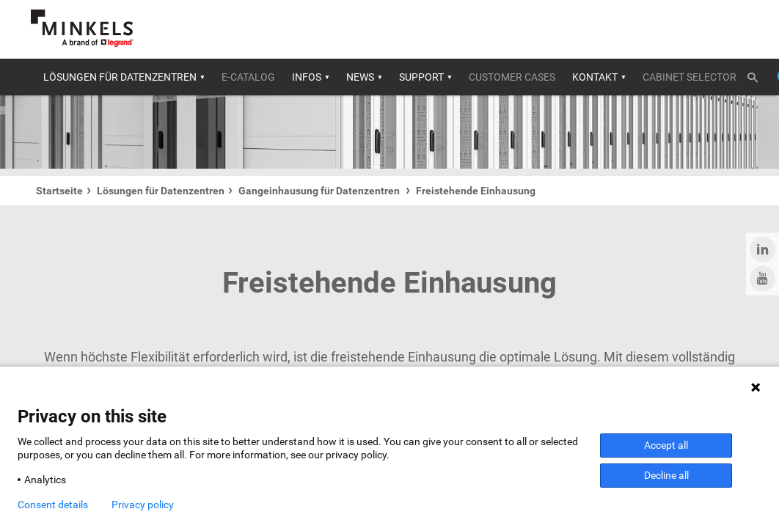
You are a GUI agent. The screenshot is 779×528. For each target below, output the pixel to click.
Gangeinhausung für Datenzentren (320, 191)
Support (421, 77)
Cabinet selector (689, 77)
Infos (306, 77)
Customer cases (512, 77)
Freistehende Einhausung (475, 191)
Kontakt (595, 77)
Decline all (666, 475)
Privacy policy (142, 504)
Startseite (59, 191)
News (360, 77)
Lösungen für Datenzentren (120, 77)
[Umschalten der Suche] (757, 75)
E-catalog (248, 77)
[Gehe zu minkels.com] (82, 28)
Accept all (666, 445)
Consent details (53, 504)
